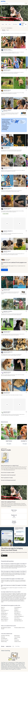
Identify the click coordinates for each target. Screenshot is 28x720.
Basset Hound (17, 635)
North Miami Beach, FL (18, 620)
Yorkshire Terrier (17, 641)
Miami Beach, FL (17, 611)
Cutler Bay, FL (3, 616)
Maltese (15, 638)
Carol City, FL (17, 617)
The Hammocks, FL (4, 617)
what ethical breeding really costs (9, 469)
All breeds (2, 646)
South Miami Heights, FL (19, 616)
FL (13, 646)
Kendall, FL (16, 610)
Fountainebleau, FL (18, 607)
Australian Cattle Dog (5, 635)
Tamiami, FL (3, 611)
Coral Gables (17, 646)
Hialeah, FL (16, 608)
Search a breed (5, 3)
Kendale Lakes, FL (4, 613)
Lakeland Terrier (8, 646)
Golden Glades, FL (18, 614)
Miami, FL (3, 607)
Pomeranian (16, 640)
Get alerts (4, 269)
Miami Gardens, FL (4, 619)
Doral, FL (2, 608)
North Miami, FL (17, 613)
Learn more (9, 506)
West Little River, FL (5, 610)
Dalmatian (3, 637)
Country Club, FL (4, 620)
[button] (7, 42)
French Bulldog (17, 637)
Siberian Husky (4, 641)
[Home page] (3, 1)
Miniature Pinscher (4, 640)
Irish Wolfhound (4, 638)
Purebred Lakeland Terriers (19, 627)
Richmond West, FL (18, 619)
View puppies (9, 443)
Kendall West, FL (4, 614)
